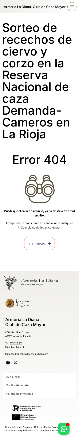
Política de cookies (17, 385)
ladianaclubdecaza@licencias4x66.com (26, 354)
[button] (71, 6)
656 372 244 (17, 347)
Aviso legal (13, 377)
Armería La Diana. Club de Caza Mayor (35, 7)
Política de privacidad (19, 394)
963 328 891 (16, 343)
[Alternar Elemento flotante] (64, 429)
